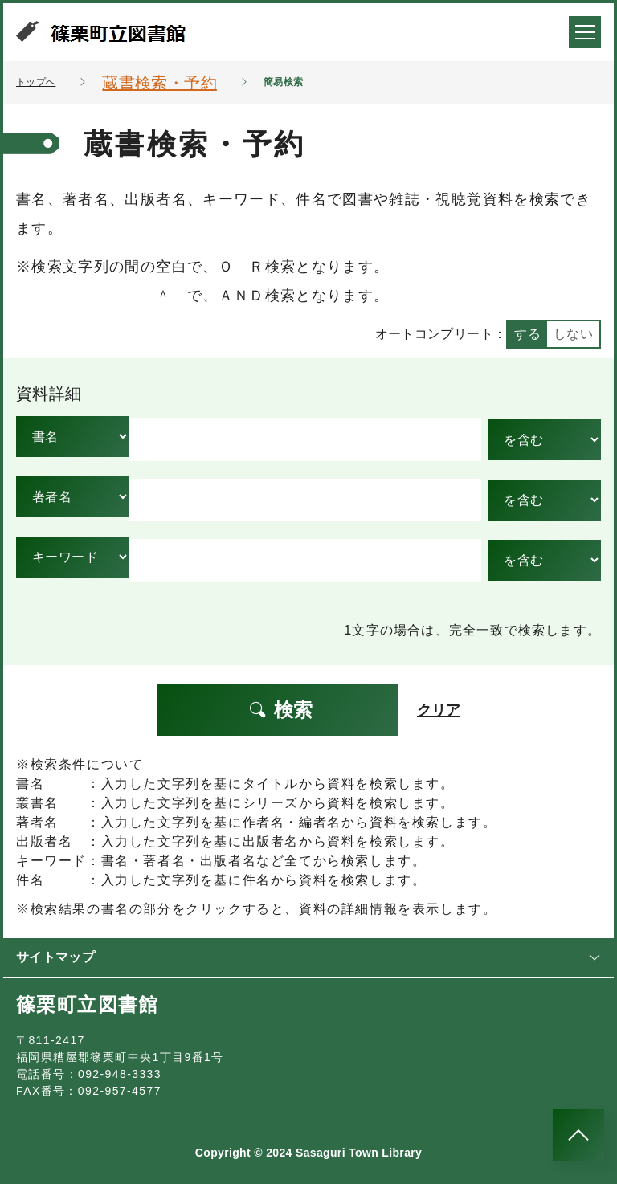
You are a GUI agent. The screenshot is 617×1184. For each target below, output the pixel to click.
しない (573, 334)
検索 (280, 710)
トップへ (35, 82)
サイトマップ (308, 957)
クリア (438, 710)
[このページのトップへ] (578, 1135)
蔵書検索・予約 (159, 83)
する (527, 334)
